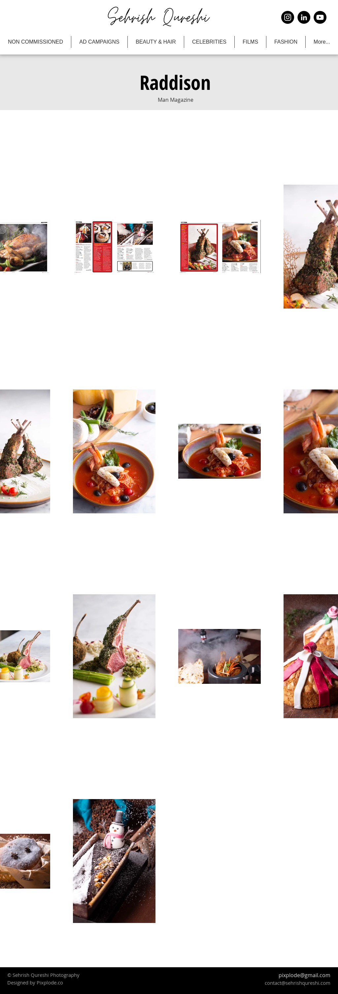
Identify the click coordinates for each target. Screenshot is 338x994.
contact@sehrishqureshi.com (297, 982)
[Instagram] (287, 17)
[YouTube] (320, 17)
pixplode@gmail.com (304, 975)
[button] (175, 82)
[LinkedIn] (303, 17)
